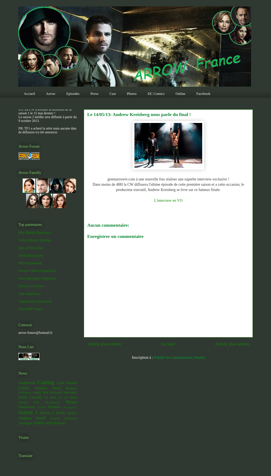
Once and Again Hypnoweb (37, 278)
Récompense (70, 407)
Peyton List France (31, 286)
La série (50, 397)
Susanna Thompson (63, 418)
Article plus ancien (232, 343)
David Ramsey (65, 388)
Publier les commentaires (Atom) (179, 357)
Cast (112, 94)
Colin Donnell (67, 383)
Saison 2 (47, 413)
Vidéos (38, 423)
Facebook (203, 94)
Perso (94, 94)
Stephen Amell (32, 418)
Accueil (29, 94)
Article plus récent (104, 343)
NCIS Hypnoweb (30, 263)
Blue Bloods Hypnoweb (34, 232)
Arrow (50, 94)
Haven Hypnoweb (30, 255)
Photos (132, 94)
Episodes (72, 94)
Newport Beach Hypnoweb (36, 271)
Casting (46, 382)
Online (180, 94)
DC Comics (156, 94)
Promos (54, 407)
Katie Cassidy (30, 397)
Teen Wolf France (30, 309)
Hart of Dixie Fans (31, 248)
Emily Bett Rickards (47, 392)
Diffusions (24, 392)
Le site (63, 397)
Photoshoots (26, 407)
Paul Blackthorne (47, 402)
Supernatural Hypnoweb (34, 301)
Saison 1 (27, 412)
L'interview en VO (168, 200)
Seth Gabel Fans (29, 294)
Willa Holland (55, 423)
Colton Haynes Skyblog (34, 240)
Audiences (27, 383)
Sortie (60, 413)
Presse (41, 407)
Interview (70, 392)
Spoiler (72, 413)
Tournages (25, 423)
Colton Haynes (32, 388)
